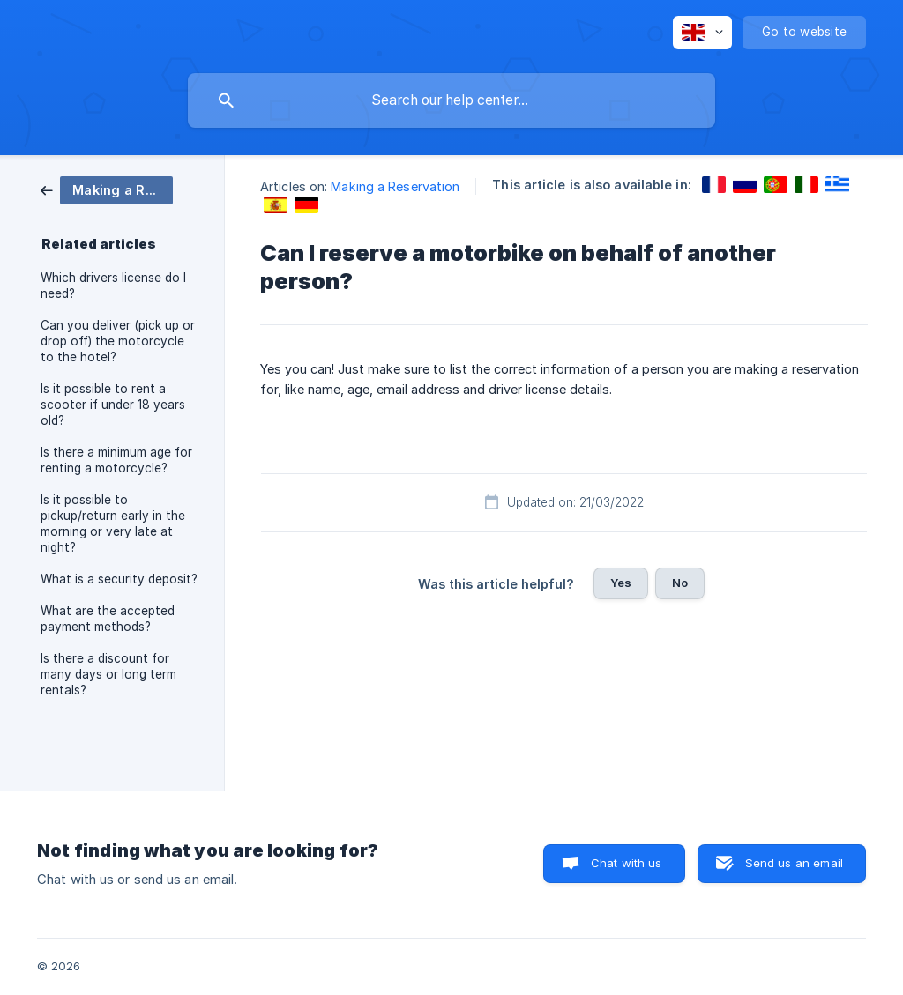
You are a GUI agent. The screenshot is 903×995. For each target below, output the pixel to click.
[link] (107, 189)
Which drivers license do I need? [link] (113, 286)
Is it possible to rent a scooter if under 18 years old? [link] (113, 404)
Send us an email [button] (794, 863)
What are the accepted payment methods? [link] (108, 619)
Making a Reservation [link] (395, 186)
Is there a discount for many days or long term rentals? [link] (108, 674)
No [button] (680, 582)
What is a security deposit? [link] (119, 579)
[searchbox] (451, 100)
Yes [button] (620, 582)
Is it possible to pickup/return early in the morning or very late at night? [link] (113, 523)
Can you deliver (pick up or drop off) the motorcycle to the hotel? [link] (118, 341)
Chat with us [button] (626, 863)
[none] (702, 32)
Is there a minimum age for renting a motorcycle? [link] (116, 460)
